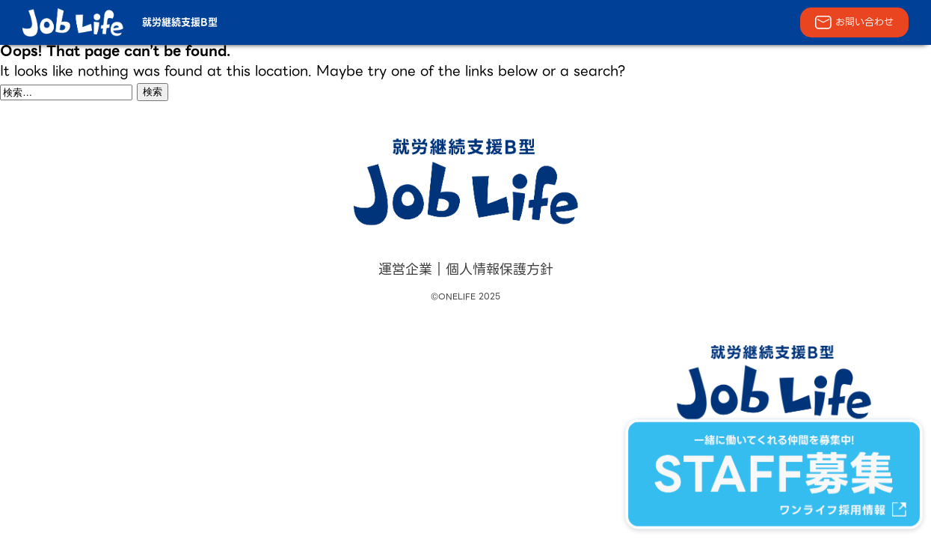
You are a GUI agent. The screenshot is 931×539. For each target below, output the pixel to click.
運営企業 (405, 269)
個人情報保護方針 (499, 269)
